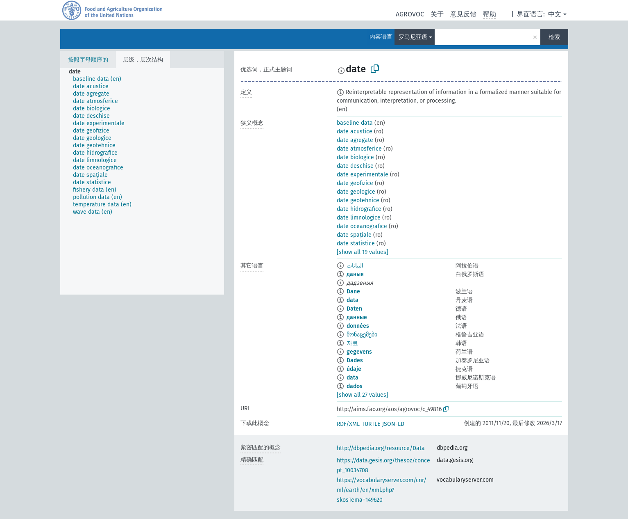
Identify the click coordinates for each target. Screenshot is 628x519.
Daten (354, 308)
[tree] (142, 181)
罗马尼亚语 (413, 37)
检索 (554, 37)
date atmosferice (359, 148)
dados (355, 386)
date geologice (356, 191)
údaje (354, 369)
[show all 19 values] (362, 252)
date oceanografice (362, 226)
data (352, 300)
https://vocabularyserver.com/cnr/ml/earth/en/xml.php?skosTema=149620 (381, 490)
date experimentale (362, 174)
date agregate (355, 140)
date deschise (355, 165)
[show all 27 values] (362, 394)
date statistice (356, 243)
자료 (352, 343)
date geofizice (355, 183)
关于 (437, 14)
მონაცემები (362, 334)
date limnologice (359, 217)
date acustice (354, 131)
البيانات (355, 265)
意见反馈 (463, 14)
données (358, 325)
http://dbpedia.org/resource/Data (381, 448)
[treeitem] (78, 71)
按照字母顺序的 (88, 59)
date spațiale (354, 234)
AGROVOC (410, 14)
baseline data (355, 122)
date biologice (355, 157)
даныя (355, 274)
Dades (355, 360)
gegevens (359, 351)
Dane (353, 291)
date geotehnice (358, 200)
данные (357, 317)
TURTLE (371, 424)
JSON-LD (393, 424)
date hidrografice (359, 209)
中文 (554, 14)
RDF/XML (348, 424)
